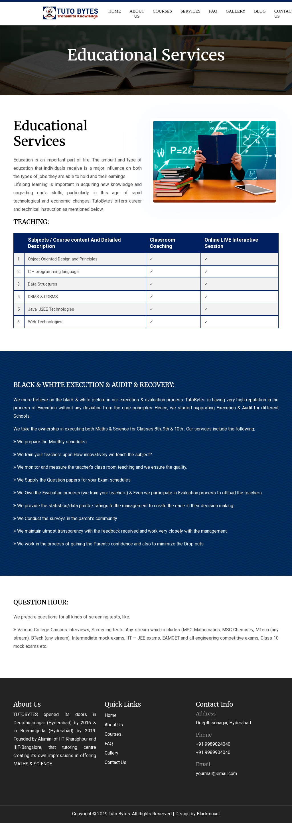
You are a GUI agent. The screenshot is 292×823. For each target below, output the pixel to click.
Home (115, 11)
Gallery (236, 11)
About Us (137, 14)
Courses (163, 11)
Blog (260, 11)
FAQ (213, 11)
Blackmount (208, 813)
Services (191, 11)
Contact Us (115, 762)
